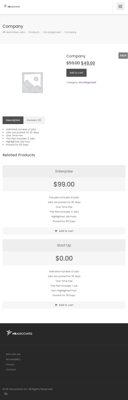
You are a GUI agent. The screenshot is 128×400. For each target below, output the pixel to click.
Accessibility (13, 359)
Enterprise (64, 171)
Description (13, 120)
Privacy (10, 364)
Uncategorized (87, 82)
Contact (11, 369)
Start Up (64, 245)
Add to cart (76, 72)
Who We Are (13, 354)
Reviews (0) (34, 120)
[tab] (13, 120)
